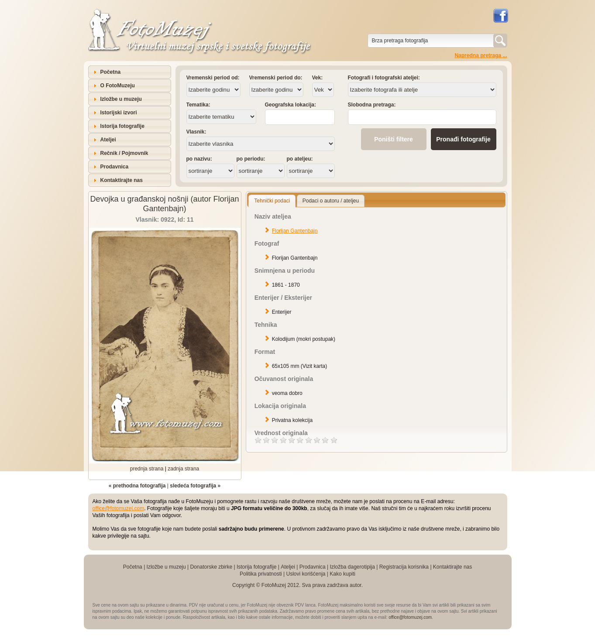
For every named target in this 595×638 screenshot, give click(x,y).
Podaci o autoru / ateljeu (331, 201)
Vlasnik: (196, 132)
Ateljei (108, 140)
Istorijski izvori (118, 113)
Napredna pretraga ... (480, 55)
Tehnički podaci (272, 201)
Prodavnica (114, 167)
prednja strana (147, 469)
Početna (110, 72)
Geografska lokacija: (290, 105)
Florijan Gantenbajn (295, 231)
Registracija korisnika (404, 567)
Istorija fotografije (122, 126)
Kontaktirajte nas (121, 180)
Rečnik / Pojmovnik (124, 153)
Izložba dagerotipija (352, 567)
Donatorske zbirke (211, 567)
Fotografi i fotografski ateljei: (384, 78)
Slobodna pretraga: (372, 105)
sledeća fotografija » (195, 486)
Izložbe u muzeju (121, 99)
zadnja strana (183, 469)
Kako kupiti (342, 574)
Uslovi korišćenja (305, 574)
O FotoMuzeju (117, 85)
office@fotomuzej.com (118, 508)
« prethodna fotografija (137, 486)
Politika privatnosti (261, 574)
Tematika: (198, 105)
